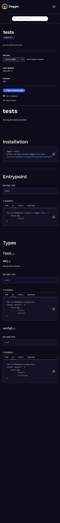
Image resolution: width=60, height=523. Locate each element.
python (20, 205)
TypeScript (31, 205)
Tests (7, 191)
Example (9, 201)
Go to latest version (35, 59)
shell (6, 205)
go (13, 205)
